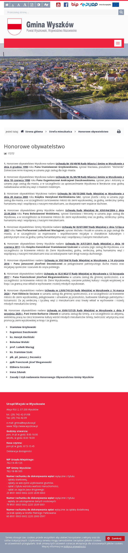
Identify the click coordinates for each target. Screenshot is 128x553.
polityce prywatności (75, 546)
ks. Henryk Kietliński (22, 337)
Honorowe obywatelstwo (93, 131)
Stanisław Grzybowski (23, 327)
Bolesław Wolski (19, 342)
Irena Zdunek (18, 372)
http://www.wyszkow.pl (25, 426)
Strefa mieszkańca (60, 131)
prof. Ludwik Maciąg (22, 347)
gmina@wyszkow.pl (24, 422)
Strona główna (32, 131)
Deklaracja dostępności (19, 451)
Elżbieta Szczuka (20, 367)
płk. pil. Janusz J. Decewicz (25, 357)
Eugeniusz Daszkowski (23, 332)
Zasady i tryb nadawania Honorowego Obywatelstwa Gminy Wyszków (52, 377)
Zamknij (114, 538)
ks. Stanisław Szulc (21, 352)
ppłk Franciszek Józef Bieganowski (31, 362)
